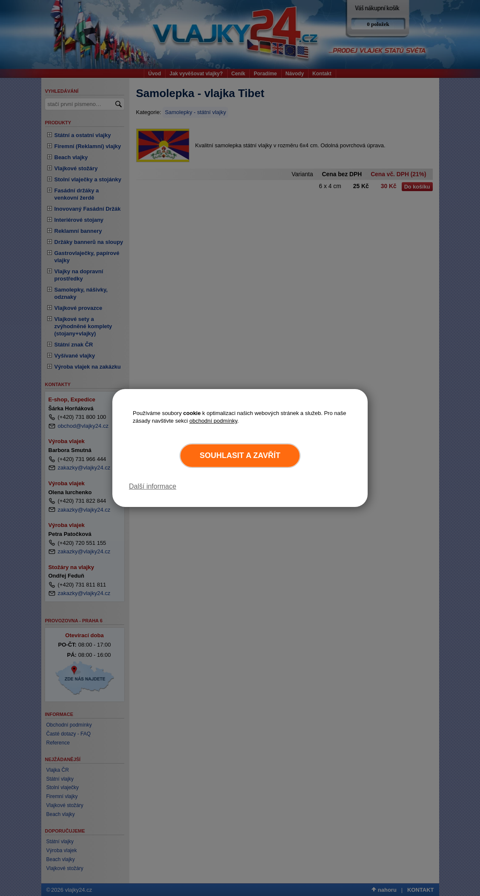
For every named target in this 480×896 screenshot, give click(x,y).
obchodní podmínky (213, 421)
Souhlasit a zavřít (240, 455)
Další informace (152, 486)
